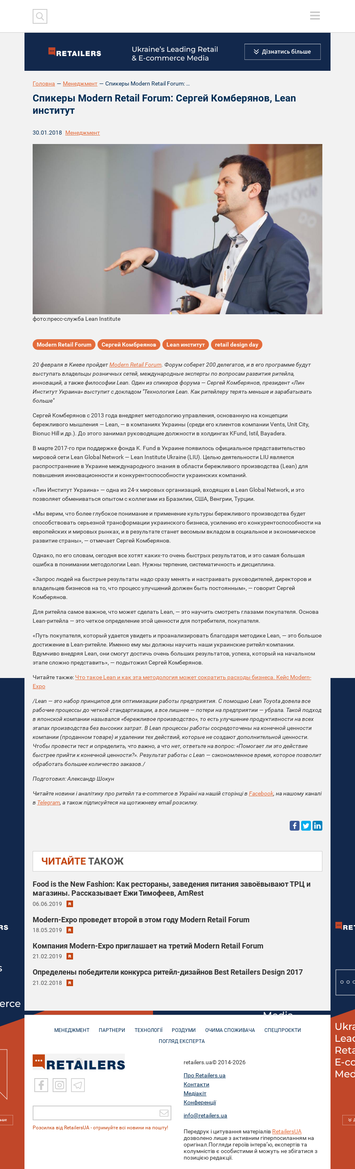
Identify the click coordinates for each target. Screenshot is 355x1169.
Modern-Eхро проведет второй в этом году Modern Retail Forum (141, 919)
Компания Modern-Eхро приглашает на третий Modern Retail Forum (148, 946)
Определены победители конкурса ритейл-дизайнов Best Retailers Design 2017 (168, 972)
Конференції (200, 1102)
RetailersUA (287, 1131)
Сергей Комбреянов (129, 344)
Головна (44, 83)
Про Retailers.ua (205, 1075)
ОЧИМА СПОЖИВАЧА (230, 1026)
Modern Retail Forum (64, 344)
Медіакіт (195, 1093)
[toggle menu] (315, 15)
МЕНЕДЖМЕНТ (71, 1026)
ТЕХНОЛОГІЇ (148, 1026)
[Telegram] (78, 1085)
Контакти (196, 1084)
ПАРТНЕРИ (112, 1026)
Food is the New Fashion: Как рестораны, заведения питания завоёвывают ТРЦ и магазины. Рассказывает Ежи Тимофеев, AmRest (172, 888)
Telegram (48, 802)
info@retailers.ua (205, 1115)
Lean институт (185, 344)
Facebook (261, 793)
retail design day (236, 344)
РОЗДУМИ (184, 1026)
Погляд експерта (182, 1037)
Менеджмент (80, 83)
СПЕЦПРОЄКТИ (282, 1026)
